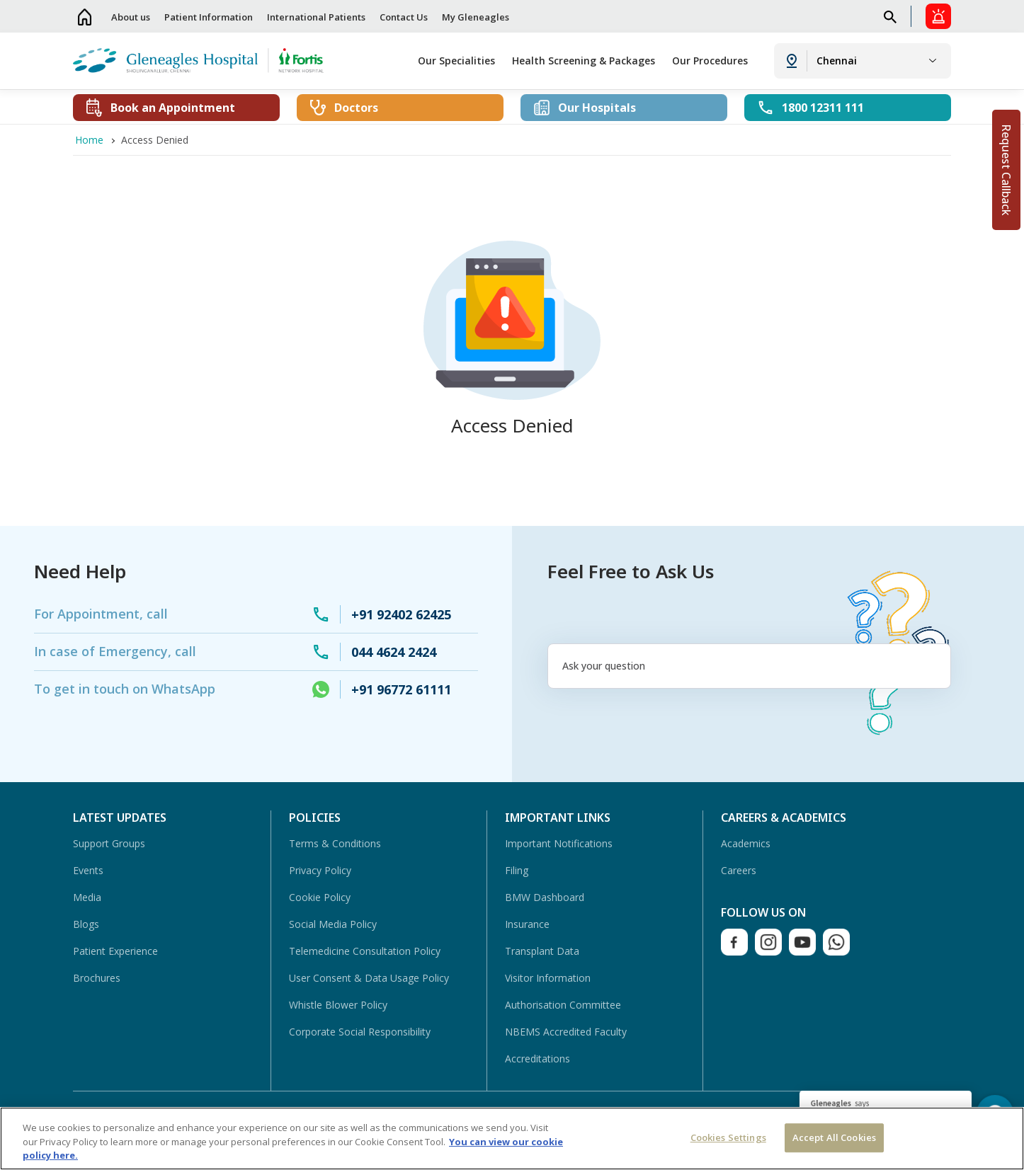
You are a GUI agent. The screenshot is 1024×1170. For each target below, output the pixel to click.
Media (87, 897)
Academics (745, 843)
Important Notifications (559, 843)
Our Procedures (710, 60)
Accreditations (537, 1058)
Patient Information (208, 17)
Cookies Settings (728, 1137)
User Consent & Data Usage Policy (369, 978)
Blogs (86, 924)
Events (88, 870)
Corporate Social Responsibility (360, 1031)
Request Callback (1006, 170)
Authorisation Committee (563, 1004)
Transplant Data (542, 951)
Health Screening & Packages (583, 60)
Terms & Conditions (335, 843)
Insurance (527, 924)
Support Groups (109, 843)
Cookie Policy (320, 897)
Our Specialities (456, 60)
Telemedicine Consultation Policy (364, 951)
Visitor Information (548, 978)
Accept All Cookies (834, 1137)
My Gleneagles (475, 17)
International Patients (316, 17)
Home (85, 17)
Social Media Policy (333, 924)
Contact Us (404, 17)
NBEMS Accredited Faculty (566, 1031)
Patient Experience (115, 951)
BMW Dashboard (544, 897)
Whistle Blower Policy (338, 1004)
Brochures (96, 978)
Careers (738, 870)
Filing (516, 870)
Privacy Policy (320, 870)
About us (130, 17)
